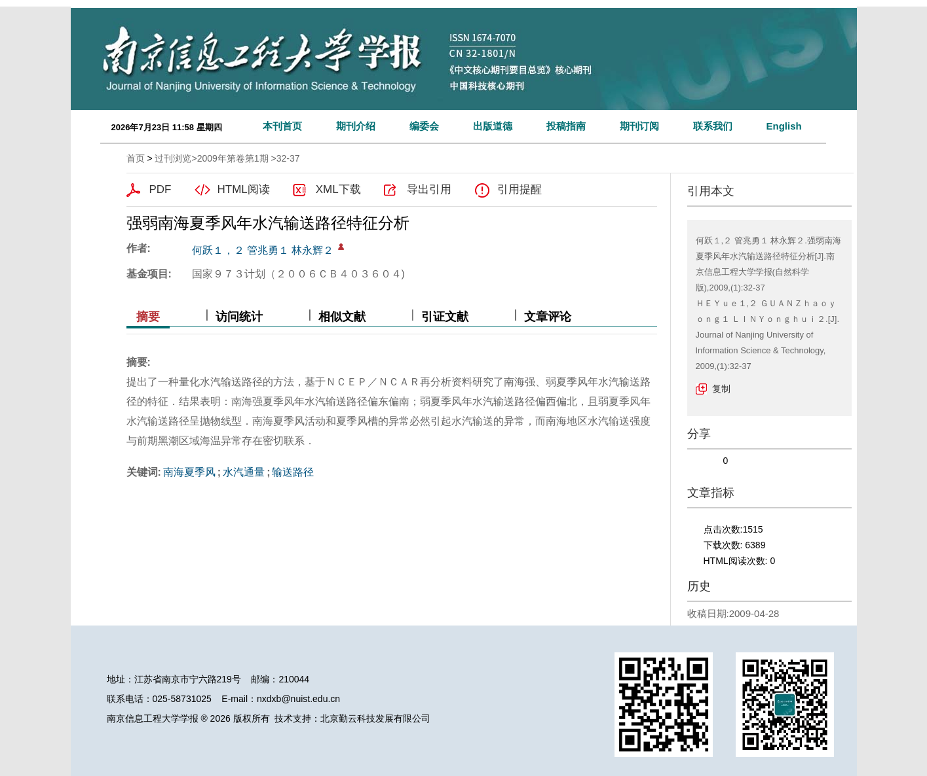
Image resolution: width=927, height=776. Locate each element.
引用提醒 (519, 189)
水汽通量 (244, 472)
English (784, 126)
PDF (160, 189)
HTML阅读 (244, 189)
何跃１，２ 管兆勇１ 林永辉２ (263, 250)
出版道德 (492, 126)
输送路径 (293, 472)
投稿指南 (566, 126)
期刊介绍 (355, 126)
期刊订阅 (639, 126)
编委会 (424, 126)
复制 (721, 388)
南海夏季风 (189, 472)
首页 (135, 158)
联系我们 (712, 126)
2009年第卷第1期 (233, 158)
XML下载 (338, 189)
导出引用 (429, 189)
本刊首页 (282, 126)
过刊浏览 (173, 158)
